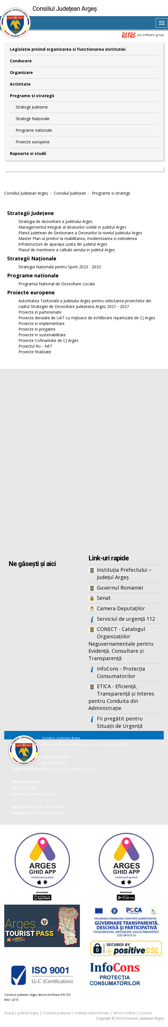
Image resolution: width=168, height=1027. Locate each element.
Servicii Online (124, 1013)
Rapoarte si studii (28, 153)
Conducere (21, 60)
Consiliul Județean (70, 193)
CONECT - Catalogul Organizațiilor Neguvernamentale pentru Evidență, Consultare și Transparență (121, 644)
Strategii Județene (32, 107)
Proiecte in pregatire (37, 329)
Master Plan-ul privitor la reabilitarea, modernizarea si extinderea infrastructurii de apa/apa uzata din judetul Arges (77, 241)
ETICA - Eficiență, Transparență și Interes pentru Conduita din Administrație (121, 697)
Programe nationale (34, 130)
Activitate (20, 84)
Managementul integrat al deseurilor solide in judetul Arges (72, 227)
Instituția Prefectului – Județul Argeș (124, 573)
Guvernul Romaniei (120, 587)
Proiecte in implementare (41, 323)
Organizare (21, 72)
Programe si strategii (32, 95)
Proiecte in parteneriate (39, 312)
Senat (104, 597)
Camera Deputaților (121, 608)
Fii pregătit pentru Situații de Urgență (120, 722)
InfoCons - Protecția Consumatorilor (121, 672)
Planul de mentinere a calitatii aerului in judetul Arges (66, 249)
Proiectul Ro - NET (35, 346)
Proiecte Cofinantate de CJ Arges (48, 340)
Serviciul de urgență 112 (126, 618)
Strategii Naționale (33, 118)
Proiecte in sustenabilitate (42, 334)
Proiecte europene (33, 141)
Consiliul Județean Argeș (26, 193)
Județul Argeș (28, 1013)
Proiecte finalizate (34, 351)
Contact (145, 1013)
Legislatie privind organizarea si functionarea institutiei (68, 49)
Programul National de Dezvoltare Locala (56, 283)
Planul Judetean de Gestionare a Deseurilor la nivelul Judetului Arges (80, 232)
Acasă (9, 1013)
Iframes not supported (84, 462)
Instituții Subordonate (92, 1013)
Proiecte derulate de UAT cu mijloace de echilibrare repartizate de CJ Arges (86, 317)
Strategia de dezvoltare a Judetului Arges (55, 221)
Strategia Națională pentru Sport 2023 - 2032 (59, 266)
